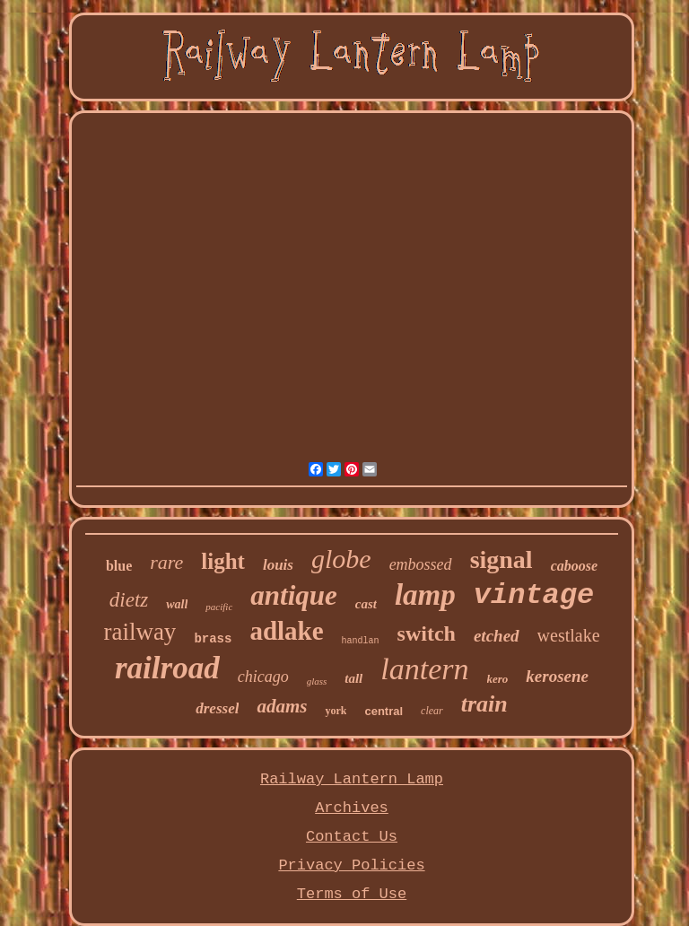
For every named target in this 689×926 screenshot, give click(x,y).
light (223, 561)
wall (177, 604)
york (335, 710)
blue (119, 565)
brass (212, 639)
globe (341, 558)
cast (366, 604)
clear (432, 710)
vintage (534, 595)
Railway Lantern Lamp (351, 779)
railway (139, 631)
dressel (217, 708)
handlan (360, 641)
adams (282, 706)
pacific (218, 606)
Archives (351, 808)
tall (353, 678)
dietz (128, 600)
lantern (424, 669)
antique (293, 595)
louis (278, 564)
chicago (263, 677)
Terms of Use (351, 894)
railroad (167, 668)
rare (166, 562)
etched (496, 635)
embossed (420, 564)
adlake (286, 630)
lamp (425, 595)
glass (317, 681)
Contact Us (351, 836)
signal (501, 559)
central (383, 711)
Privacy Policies (351, 865)
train (484, 704)
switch (426, 633)
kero (498, 679)
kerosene (557, 676)
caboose (574, 565)
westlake (568, 635)
